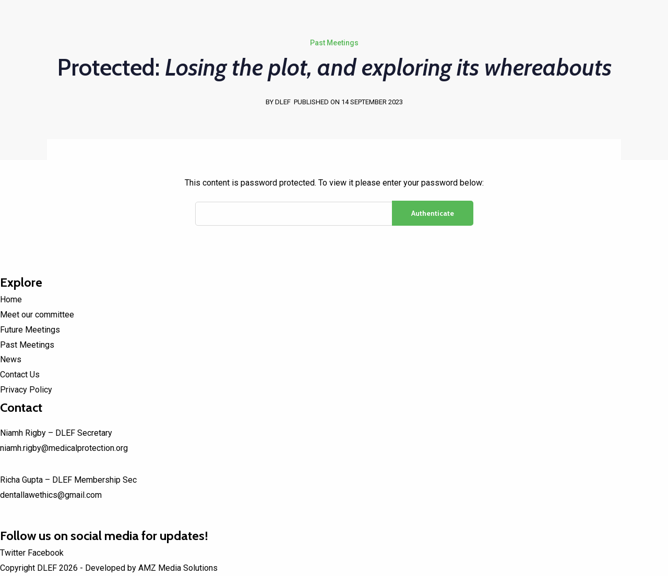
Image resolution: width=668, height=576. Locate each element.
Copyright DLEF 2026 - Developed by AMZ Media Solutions (109, 568)
